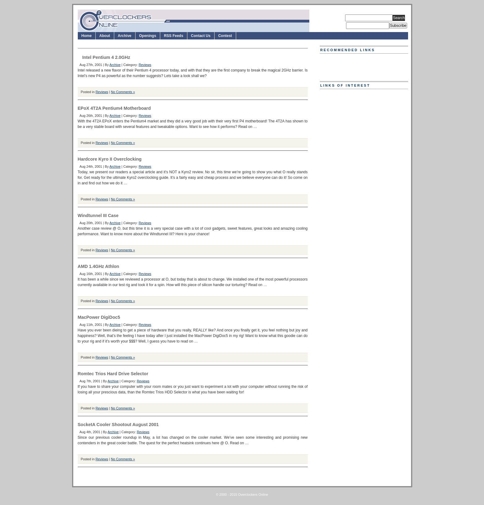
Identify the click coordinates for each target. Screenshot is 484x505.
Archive (124, 36)
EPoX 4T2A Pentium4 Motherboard (114, 108)
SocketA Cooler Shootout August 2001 (118, 424)
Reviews (145, 65)
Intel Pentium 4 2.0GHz (106, 57)
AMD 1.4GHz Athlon (98, 266)
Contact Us (201, 36)
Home (86, 36)
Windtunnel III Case (98, 215)
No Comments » (123, 92)
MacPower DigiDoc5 (99, 317)
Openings (147, 36)
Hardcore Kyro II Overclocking (110, 159)
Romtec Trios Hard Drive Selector (113, 373)
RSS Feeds (173, 36)
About (104, 36)
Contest (225, 36)
